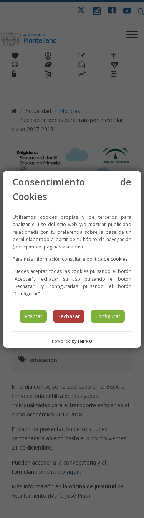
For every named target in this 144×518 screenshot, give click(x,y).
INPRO (85, 341)
